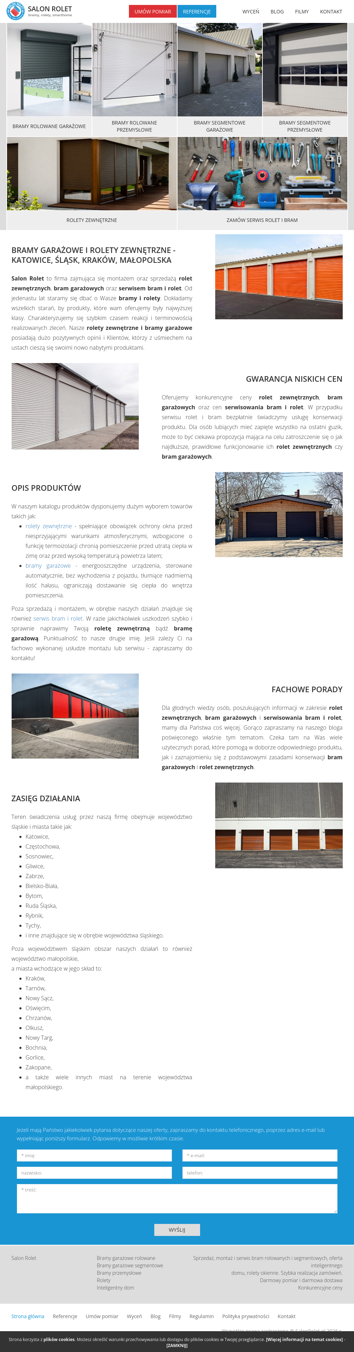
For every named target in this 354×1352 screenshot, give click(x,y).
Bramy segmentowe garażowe (219, 126)
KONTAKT (331, 11)
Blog (155, 1316)
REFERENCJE (197, 11)
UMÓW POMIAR (153, 11)
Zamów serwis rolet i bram (262, 220)
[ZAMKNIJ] (176, 1345)
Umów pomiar (102, 1316)
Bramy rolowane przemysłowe (134, 126)
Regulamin (202, 1316)
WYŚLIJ (177, 1229)
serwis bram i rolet (57, 618)
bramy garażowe (48, 565)
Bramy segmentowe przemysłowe (304, 126)
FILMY (302, 11)
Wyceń (134, 1316)
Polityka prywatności (245, 1316)
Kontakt (287, 1316)
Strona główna (28, 1316)
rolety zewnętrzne (49, 526)
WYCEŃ (250, 11)
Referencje (65, 1316)
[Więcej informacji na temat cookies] (304, 1339)
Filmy (175, 1316)
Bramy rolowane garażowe (49, 126)
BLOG (277, 11)
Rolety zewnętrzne (92, 220)
